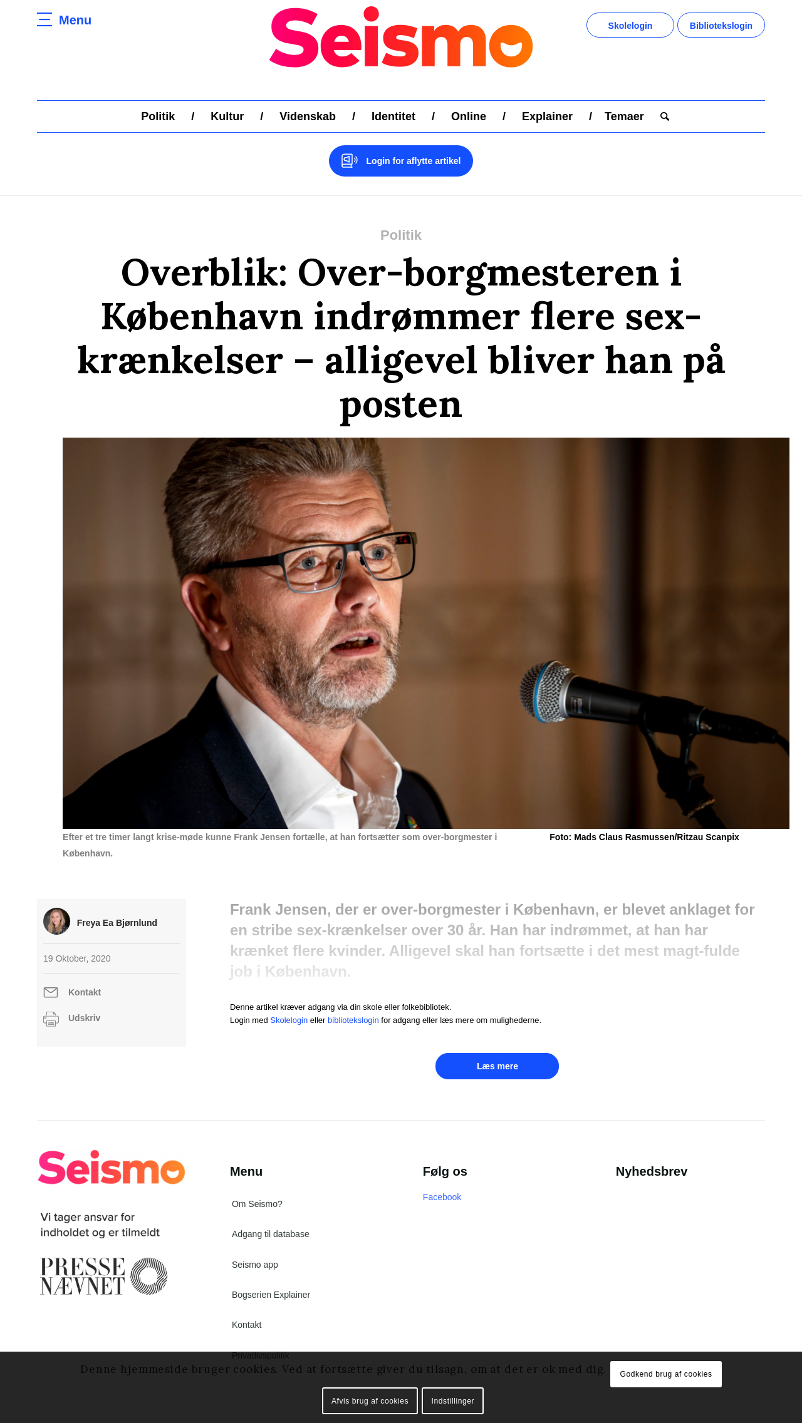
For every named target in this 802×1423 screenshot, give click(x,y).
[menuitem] (158, 116)
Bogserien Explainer (271, 1278)
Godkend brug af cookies (666, 1374)
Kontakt (84, 976)
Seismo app (255, 1248)
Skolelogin (630, 26)
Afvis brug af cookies (370, 1401)
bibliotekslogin (353, 1004)
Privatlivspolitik (260, 1339)
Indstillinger (453, 1401)
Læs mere (497, 1050)
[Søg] (660, 116)
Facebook (442, 1181)
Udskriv (84, 1002)
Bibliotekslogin (721, 26)
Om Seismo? (257, 1188)
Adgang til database (271, 1218)
